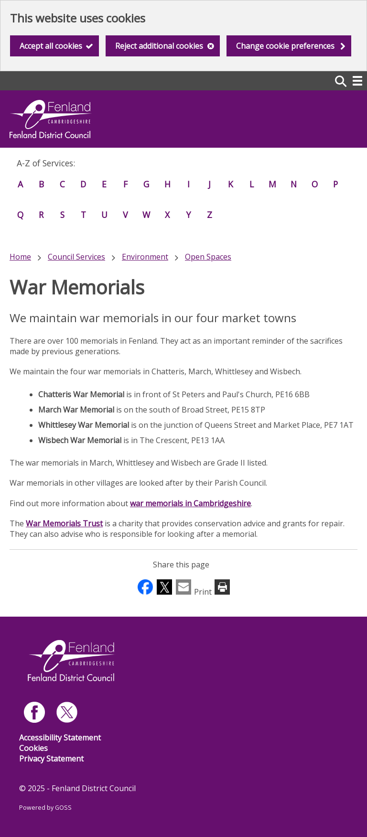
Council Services (76, 256)
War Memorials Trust (64, 523)
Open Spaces (208, 256)
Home (20, 256)
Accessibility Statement (60, 737)
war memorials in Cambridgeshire (190, 503)
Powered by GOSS (45, 808)
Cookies (33, 748)
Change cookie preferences (285, 46)
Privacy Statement (51, 758)
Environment (145, 256)
